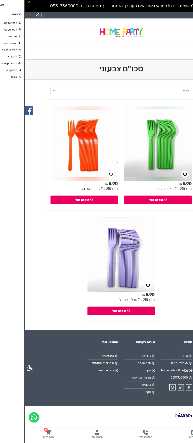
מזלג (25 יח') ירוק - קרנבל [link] (149, 189)
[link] (168, 434)
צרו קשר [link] (121, 356)
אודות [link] (160, 356)
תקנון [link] (123, 370)
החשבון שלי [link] (82, 356)
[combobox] (96, 91)
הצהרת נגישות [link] (154, 363)
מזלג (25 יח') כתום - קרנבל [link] (75, 189)
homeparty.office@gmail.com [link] (152, 370)
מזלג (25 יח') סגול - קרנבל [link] (112, 300)
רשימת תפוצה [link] (81, 370)
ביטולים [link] (122, 385)
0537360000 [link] (154, 377)
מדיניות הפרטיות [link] (116, 377)
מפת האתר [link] (119, 363)
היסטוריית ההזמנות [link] (78, 363)
